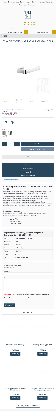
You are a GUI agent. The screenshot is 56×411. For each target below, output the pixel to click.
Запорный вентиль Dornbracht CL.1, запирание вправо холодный (15, 345)
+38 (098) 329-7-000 (28, 22)
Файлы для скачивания (28, 175)
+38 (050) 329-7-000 (28, 24)
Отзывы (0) (28, 172)
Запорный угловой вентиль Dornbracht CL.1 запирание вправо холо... (42, 389)
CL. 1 (7, 111)
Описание (28, 165)
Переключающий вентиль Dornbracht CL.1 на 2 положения (15, 389)
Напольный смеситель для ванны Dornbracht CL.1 (42, 345)
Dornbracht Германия (18, 110)
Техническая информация (10, 180)
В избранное (21, 157)
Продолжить (9, 305)
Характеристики (28, 168)
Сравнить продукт (33, 157)
